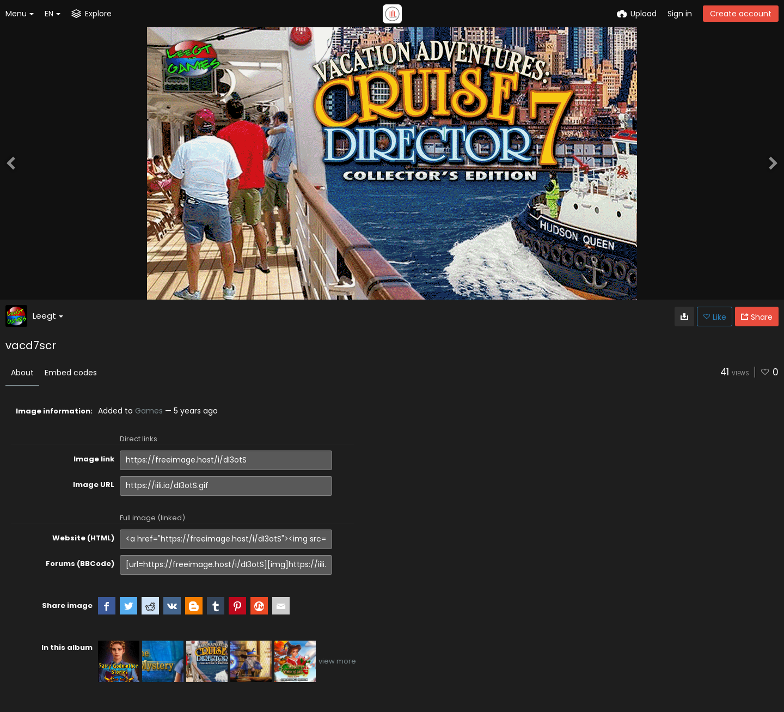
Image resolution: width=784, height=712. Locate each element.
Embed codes (71, 372)
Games (149, 410)
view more (337, 661)
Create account (740, 13)
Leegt (48, 315)
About (22, 372)
